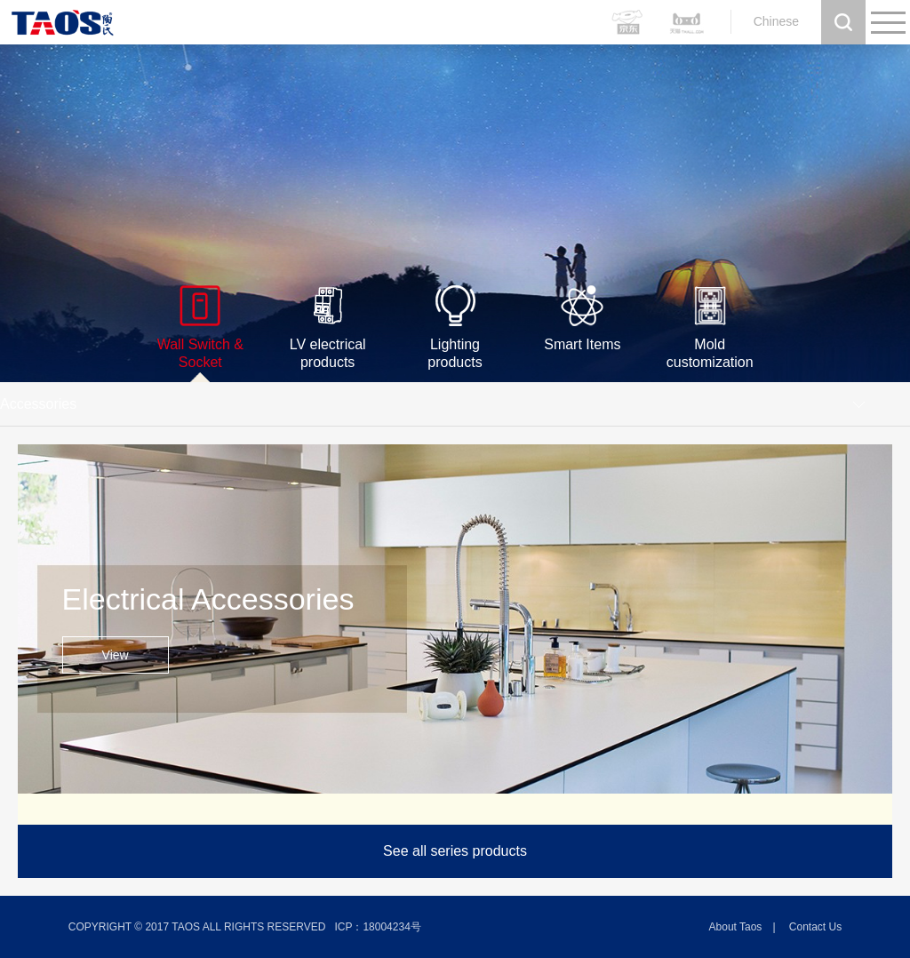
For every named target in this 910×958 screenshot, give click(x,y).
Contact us (815, 927)
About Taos (735, 927)
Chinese (776, 21)
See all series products (455, 850)
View (115, 655)
